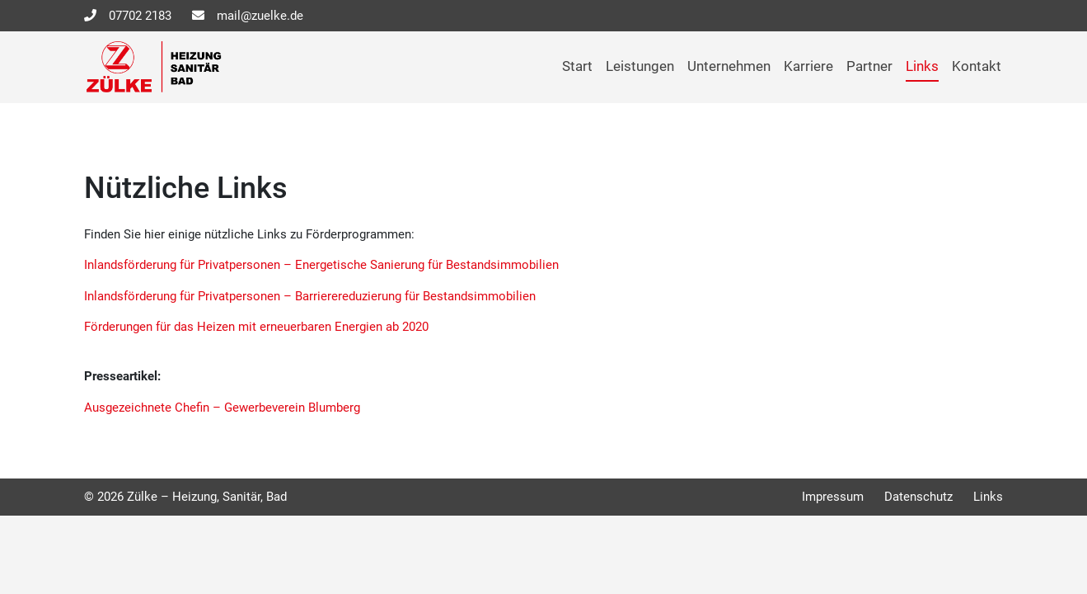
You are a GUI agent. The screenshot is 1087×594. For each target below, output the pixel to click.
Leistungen (640, 66)
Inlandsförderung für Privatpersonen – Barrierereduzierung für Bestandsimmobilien (310, 296)
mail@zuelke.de (260, 15)
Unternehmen (729, 66)
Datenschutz (918, 497)
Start (577, 66)
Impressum (833, 497)
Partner (869, 66)
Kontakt (976, 66)
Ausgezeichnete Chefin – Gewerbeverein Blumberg (222, 407)
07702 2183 (140, 15)
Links (922, 66)
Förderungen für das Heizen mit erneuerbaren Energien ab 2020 (256, 326)
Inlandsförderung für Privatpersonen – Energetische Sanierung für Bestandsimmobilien (321, 264)
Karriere (808, 66)
